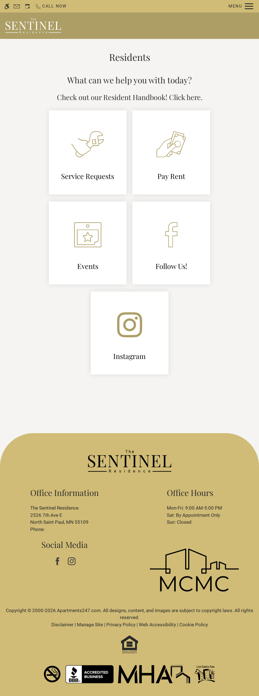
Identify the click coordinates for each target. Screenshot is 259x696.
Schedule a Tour (143, 25)
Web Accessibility (157, 624)
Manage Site (90, 624)
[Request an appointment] (27, 6)
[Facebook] (57, 561)
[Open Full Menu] (241, 6)
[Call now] (51, 6)
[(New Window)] (130, 333)
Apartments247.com (79, 610)
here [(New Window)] (194, 97)
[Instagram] (72, 561)
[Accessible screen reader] (7, 6)
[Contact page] (17, 6)
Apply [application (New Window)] (177, 25)
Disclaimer (62, 624)
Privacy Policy (120, 624)
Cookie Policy (193, 624)
